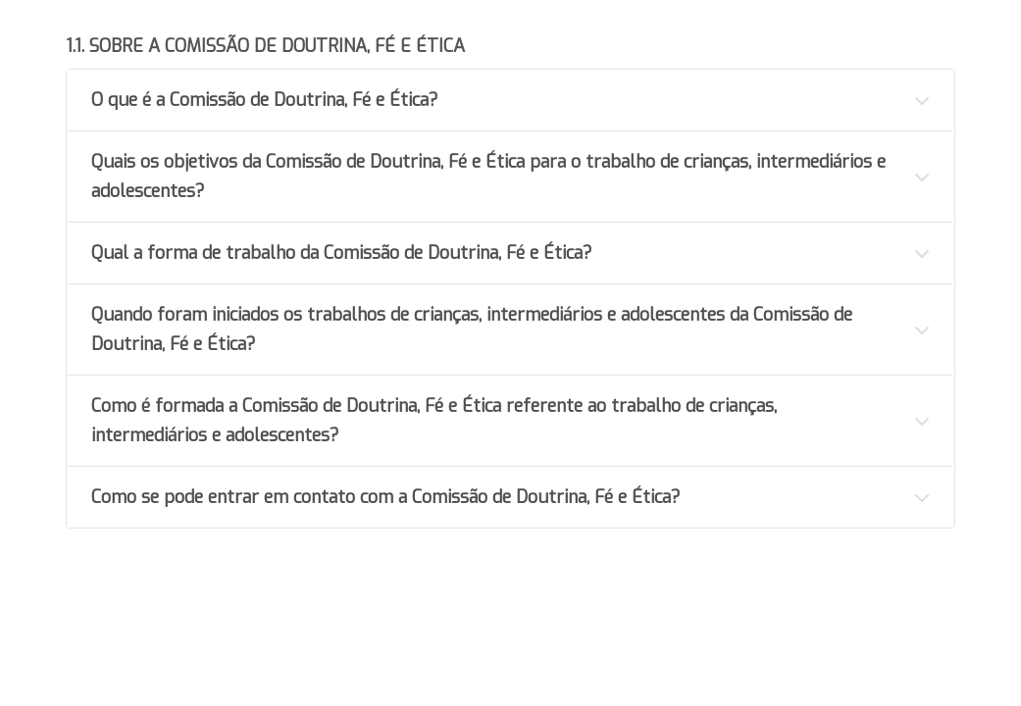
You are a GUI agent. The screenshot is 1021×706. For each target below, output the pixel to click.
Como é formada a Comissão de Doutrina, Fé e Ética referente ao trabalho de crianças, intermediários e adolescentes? (434, 421)
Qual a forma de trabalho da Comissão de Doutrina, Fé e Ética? (341, 253)
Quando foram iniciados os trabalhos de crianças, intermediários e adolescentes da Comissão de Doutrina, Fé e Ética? (471, 330)
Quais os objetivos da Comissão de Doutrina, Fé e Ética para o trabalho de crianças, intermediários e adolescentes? (488, 177)
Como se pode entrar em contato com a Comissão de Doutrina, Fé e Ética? (386, 497)
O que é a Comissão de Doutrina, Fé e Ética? (264, 100)
